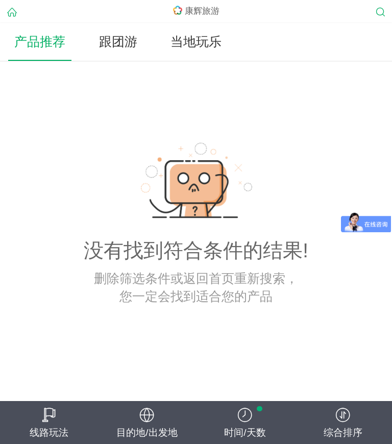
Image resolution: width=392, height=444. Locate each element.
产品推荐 (39, 42)
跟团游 (118, 42)
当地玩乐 (196, 42)
